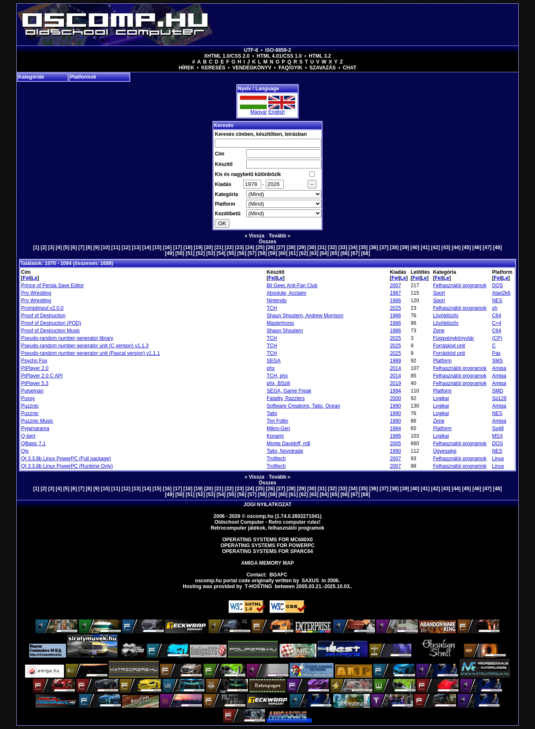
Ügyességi (444, 451)
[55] (231, 253)
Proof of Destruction (43, 316)
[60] (282, 253)
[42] (435, 247)
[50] (179, 253)
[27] (280, 247)
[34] (353, 247)
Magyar (258, 112)
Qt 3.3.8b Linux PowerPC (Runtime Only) (67, 466)
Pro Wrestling (36, 293)
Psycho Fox (34, 361)
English (276, 112)
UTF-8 (251, 50)
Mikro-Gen (278, 428)
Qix (25, 451)
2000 (395, 398)
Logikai (441, 398)
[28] (291, 247)
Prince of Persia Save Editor (52, 285)
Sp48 (498, 428)
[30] (311, 247)
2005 (395, 443)
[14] (146, 247)
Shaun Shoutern (285, 331)
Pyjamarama (35, 428)
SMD (497, 391)
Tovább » (279, 236)
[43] (445, 247)
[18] (187, 247)
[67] (355, 253)
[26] (270, 247)
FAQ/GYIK (290, 68)
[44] (456, 247)
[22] (229, 247)
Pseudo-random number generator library (67, 338)
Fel (26, 278)
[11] (115, 247)
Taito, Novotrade (285, 451)
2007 (395, 285)
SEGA (273, 361)
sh (494, 308)
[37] (384, 247)
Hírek (186, 68)
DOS (497, 285)
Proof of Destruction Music (50, 331)
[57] (251, 253)
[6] (74, 247)
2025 (395, 308)
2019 (395, 383)
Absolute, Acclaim (286, 293)
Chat (349, 68)
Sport (439, 293)
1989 (395, 361)
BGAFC (279, 575)
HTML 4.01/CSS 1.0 (279, 56)
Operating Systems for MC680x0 (267, 540)
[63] (313, 253)
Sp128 (499, 398)
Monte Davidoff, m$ (288, 443)
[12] (126, 247)
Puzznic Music (37, 421)
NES (497, 300)
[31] (322, 247)
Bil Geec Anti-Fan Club (292, 285)
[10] (105, 247)
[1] (36, 247)
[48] (497, 247)
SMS (497, 361)
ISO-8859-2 (278, 50)
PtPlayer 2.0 (34, 368)
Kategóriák (31, 77)
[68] (365, 253)
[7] (81, 247)
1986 (395, 300)
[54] (221, 253)
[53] (210, 253)
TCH (272, 308)
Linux (498, 458)
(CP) (497, 338)
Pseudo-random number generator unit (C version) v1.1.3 (85, 346)
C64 (496, 316)
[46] (476, 247)
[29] (301, 247)
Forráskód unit (449, 346)
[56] (241, 253)
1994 (395, 391)
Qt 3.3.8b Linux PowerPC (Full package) (66, 458)
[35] (363, 247)
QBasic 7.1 (33, 443)
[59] (272, 253)
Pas (496, 353)
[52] (200, 253)
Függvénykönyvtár (453, 338)
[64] (324, 253)
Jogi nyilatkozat (268, 504)
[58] (262, 253)
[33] (342, 247)
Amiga (499, 368)
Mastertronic (280, 323)
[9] (96, 247)
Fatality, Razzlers (286, 398)
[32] (332, 247)
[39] (404, 247)
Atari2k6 (501, 293)
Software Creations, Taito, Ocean (303, 406)
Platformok (83, 77)
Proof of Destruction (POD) (51, 323)
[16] (167, 247)
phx (271, 368)
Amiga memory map (267, 563)
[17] (177, 247)
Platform (442, 361)
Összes (267, 242)
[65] (334, 253)
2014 (395, 368)
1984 (395, 428)
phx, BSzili (278, 383)
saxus (310, 581)
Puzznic (30, 406)
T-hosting (258, 586)
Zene (438, 331)
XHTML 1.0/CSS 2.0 (227, 56)
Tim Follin (277, 421)
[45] (466, 247)
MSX (497, 436)
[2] (44, 247)
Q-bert (28, 436)
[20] (208, 247)
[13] (136, 247)
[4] (59, 247)
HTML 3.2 (320, 56)
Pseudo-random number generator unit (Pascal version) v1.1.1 (90, 353)
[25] (260, 247)
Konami (275, 436)
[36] (373, 247)
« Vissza (254, 236)
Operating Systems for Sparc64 (267, 551)
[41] (425, 247)
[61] (293, 253)
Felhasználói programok (460, 285)
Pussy (28, 398)
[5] (66, 247)
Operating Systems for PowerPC (267, 545)
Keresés (213, 68)
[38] (394, 247)
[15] (157, 247)
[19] (198, 247)
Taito (272, 413)
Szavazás (322, 68)
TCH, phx (277, 376)
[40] (414, 247)
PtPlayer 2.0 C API (42, 376)
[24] (249, 247)
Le (34, 278)
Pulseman (32, 391)
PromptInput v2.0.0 (42, 308)
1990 (395, 406)
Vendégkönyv (251, 68)
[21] (218, 247)
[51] (190, 253)
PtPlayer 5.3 (34, 383)
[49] (169, 253)
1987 (395, 293)
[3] (51, 247)
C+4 (496, 323)
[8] (89, 247)
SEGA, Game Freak (289, 391)
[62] (303, 253)
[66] (344, 253)
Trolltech (276, 458)
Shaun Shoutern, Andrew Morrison (305, 316)
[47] (487, 247)
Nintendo (277, 300)
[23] (239, 247)
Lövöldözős (446, 316)
